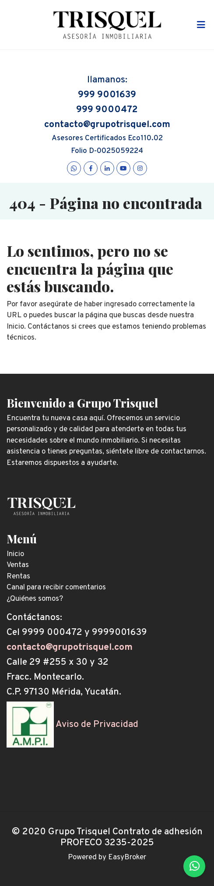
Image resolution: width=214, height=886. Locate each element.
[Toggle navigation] (201, 25)
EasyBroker (127, 857)
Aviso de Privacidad (97, 724)
